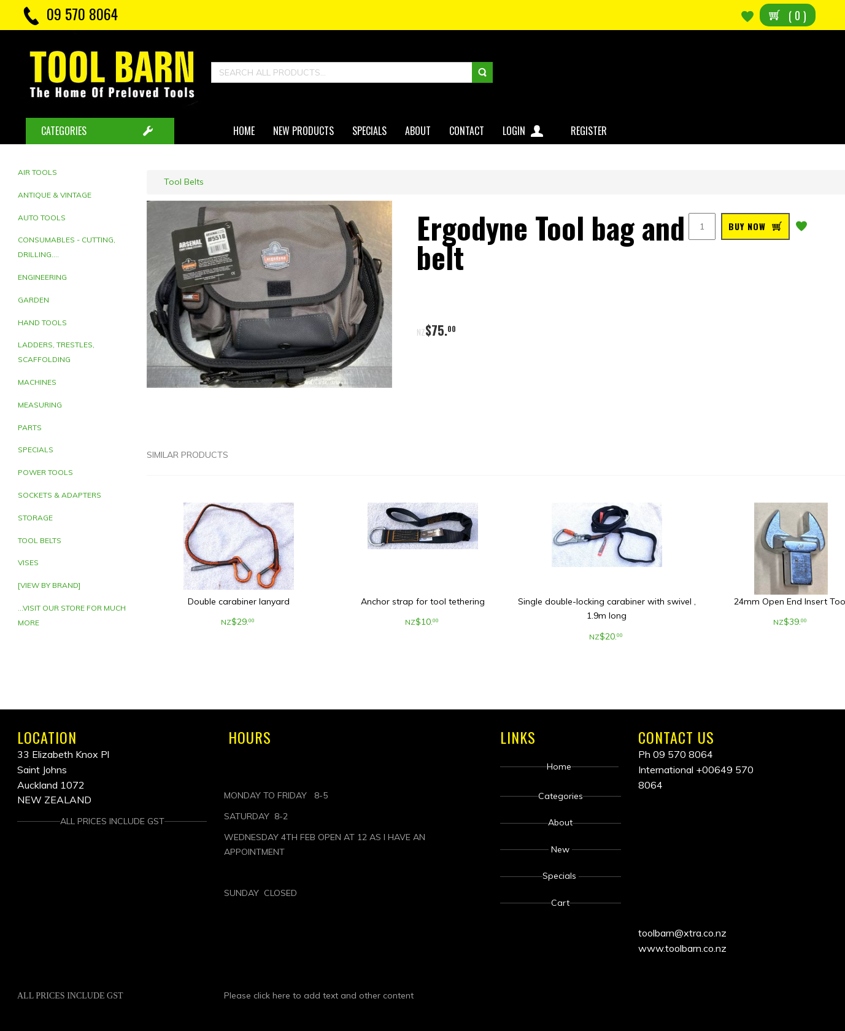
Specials (369, 130)
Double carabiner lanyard (239, 601)
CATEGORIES (64, 130)
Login (524, 128)
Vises (28, 562)
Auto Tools (42, 217)
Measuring (40, 404)
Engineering (42, 277)
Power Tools (45, 472)
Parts (30, 427)
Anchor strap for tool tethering (423, 601)
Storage (35, 517)
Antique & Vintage (54, 194)
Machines (37, 382)
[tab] (78, 172)
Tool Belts (39, 540)
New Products (303, 130)
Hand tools (42, 322)
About (418, 130)
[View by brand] (49, 585)
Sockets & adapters (59, 495)
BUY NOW (747, 226)
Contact (466, 130)
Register (590, 130)
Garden (33, 299)
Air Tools (37, 172)
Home (244, 130)
